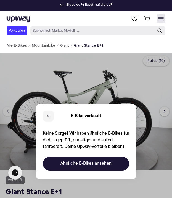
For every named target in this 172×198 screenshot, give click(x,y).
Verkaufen (17, 30)
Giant (64, 46)
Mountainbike (43, 46)
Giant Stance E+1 (88, 46)
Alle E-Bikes (17, 46)
